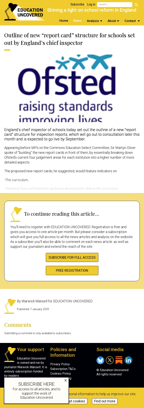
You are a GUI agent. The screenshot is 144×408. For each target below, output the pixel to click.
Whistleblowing (60, 378)
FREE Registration (72, 270)
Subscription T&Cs (63, 369)
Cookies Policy (60, 373)
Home (63, 21)
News (77, 21)
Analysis (93, 21)
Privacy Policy (60, 364)
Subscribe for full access (72, 257)
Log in (91, 4)
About (112, 21)
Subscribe (77, 4)
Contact (131, 21)
